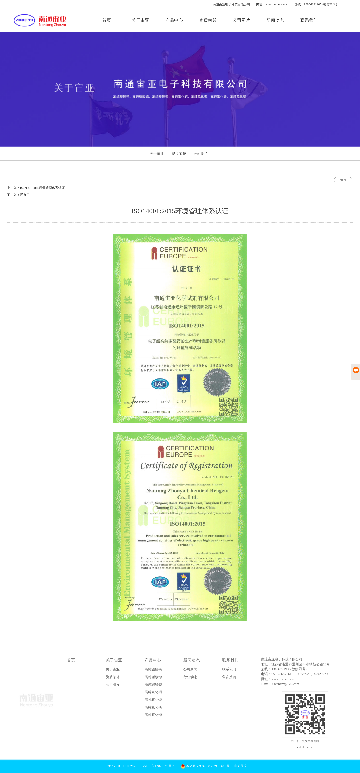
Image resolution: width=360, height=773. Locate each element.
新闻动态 (191, 661)
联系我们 (230, 661)
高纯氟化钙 (153, 693)
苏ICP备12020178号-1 (159, 766)
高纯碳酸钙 (153, 671)
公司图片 (113, 686)
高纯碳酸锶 (153, 678)
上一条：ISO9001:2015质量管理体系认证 (36, 188)
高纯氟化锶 (153, 716)
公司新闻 (190, 671)
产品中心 (153, 661)
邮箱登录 (240, 766)
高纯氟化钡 (153, 701)
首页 (71, 661)
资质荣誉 (113, 678)
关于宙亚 (114, 661)
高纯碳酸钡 (153, 686)
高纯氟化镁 (153, 708)
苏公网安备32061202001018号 (205, 766)
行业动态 (190, 678)
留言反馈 (229, 678)
